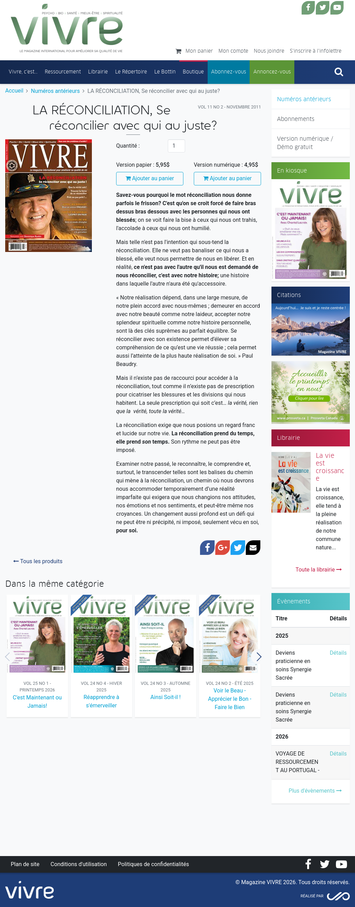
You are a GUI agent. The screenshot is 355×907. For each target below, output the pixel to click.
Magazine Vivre (67, 28)
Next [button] (258, 656)
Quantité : (128, 145)
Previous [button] (7, 656)
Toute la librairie (318, 569)
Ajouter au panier (149, 178)
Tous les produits (37, 561)
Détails (338, 652)
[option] (37, 656)
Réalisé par (312, 896)
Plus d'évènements (315, 790)
